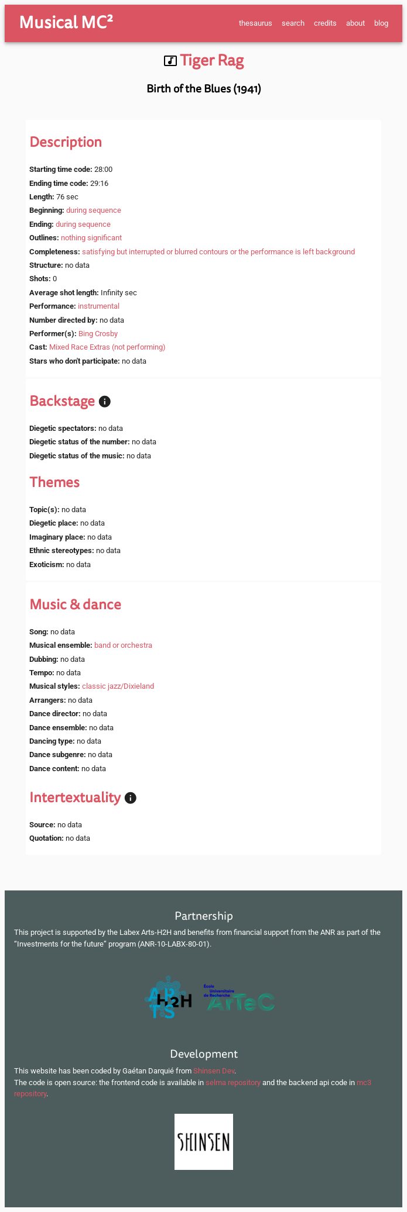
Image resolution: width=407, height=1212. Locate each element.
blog (381, 23)
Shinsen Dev (213, 1070)
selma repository (233, 1082)
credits (325, 23)
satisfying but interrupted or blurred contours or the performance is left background (218, 251)
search (293, 23)
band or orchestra (123, 645)
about (355, 23)
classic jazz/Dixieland (118, 686)
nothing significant (91, 237)
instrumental (98, 306)
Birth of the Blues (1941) (203, 88)
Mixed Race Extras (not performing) (107, 347)
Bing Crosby (98, 333)
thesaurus (255, 23)
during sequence (93, 210)
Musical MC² (66, 22)
